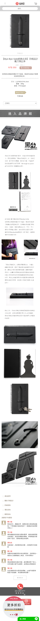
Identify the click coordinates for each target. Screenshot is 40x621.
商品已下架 (20, 92)
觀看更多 (20, 577)
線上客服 (23, 619)
